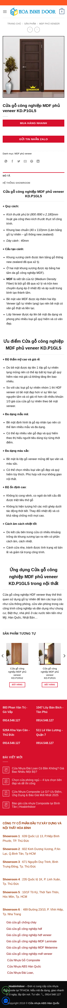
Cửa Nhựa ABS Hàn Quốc (24, 966)
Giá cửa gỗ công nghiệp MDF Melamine (31, 947)
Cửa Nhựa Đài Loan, (20, 972)
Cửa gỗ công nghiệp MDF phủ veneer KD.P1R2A (50, 673)
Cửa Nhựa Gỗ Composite (24, 960)
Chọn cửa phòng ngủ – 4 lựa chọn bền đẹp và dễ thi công (37, 781)
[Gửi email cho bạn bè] (25, 162)
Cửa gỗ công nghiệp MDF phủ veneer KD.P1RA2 (17, 673)
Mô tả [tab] (6, 175)
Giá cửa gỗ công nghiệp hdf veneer (28, 935)
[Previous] (3, 663)
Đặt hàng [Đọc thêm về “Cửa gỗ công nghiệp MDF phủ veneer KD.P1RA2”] (17, 684)
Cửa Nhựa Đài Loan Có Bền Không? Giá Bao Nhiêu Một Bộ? (38, 770)
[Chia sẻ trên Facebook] (12, 162)
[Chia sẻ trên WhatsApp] (6, 162)
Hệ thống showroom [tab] (16, 183)
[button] (5, 11)
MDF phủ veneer (49, 23)
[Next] (64, 663)
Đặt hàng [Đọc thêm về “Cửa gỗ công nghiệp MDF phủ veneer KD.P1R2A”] (49, 684)
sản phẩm (30, 23)
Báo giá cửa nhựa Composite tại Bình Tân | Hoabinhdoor (36, 805)
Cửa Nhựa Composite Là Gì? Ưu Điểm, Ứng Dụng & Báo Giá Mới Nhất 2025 (37, 793)
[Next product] (30, 29)
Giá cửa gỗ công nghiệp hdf (24, 928)
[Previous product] (37, 29)
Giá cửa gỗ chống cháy (21, 922)
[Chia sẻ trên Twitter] (19, 162)
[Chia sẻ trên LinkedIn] (38, 162)
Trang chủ (14, 23)
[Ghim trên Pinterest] (32, 162)
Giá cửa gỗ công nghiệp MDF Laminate (31, 941)
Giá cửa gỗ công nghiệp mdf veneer (29, 953)
